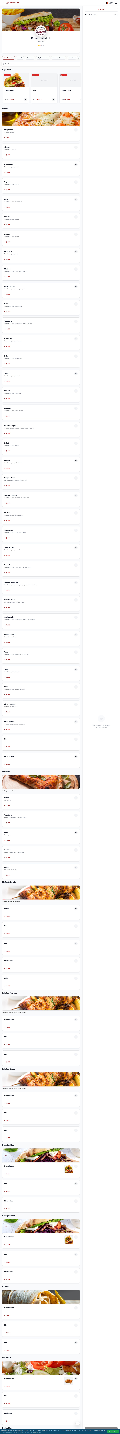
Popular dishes (8, 58)
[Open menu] (116, 3)
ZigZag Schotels (43, 58)
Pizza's (20, 58)
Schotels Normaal (58, 58)
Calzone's (30, 58)
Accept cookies (113, 1431)
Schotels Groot (74, 58)
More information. (36, 1432)
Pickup (101, 9)
